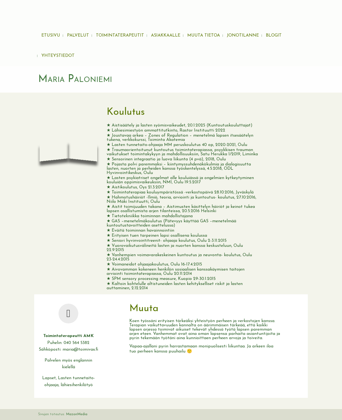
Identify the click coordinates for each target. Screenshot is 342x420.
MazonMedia (76, 414)
